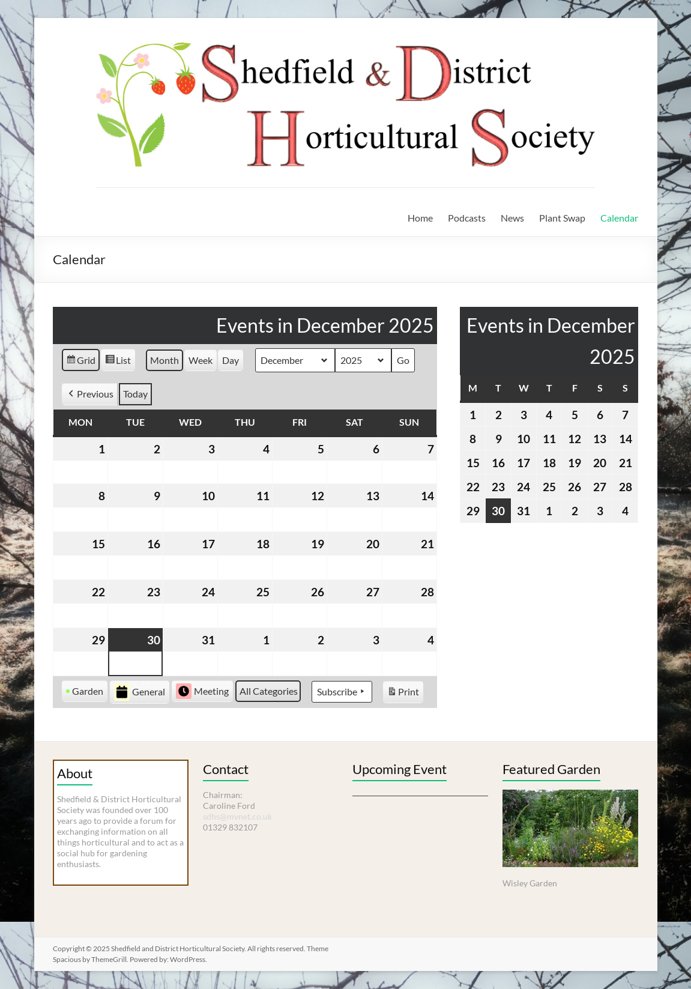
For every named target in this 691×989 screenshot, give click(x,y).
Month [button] (164, 360)
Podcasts (467, 217)
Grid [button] (80, 361)
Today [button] (135, 393)
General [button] (139, 692)
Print (403, 693)
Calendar (619, 217)
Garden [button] (84, 691)
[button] (90, 394)
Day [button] (230, 360)
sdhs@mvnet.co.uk (237, 816)
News (512, 217)
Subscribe (342, 692)
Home (420, 217)
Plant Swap (562, 217)
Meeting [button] (202, 691)
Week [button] (201, 360)
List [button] (117, 361)
